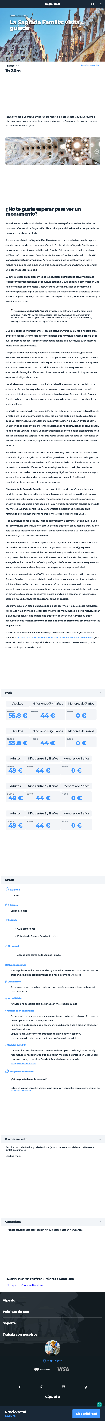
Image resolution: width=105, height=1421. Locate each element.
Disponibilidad (84, 1412)
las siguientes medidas (23, 1063)
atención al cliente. (21, 1090)
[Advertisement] (55, 95)
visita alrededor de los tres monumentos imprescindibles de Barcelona (55, 637)
